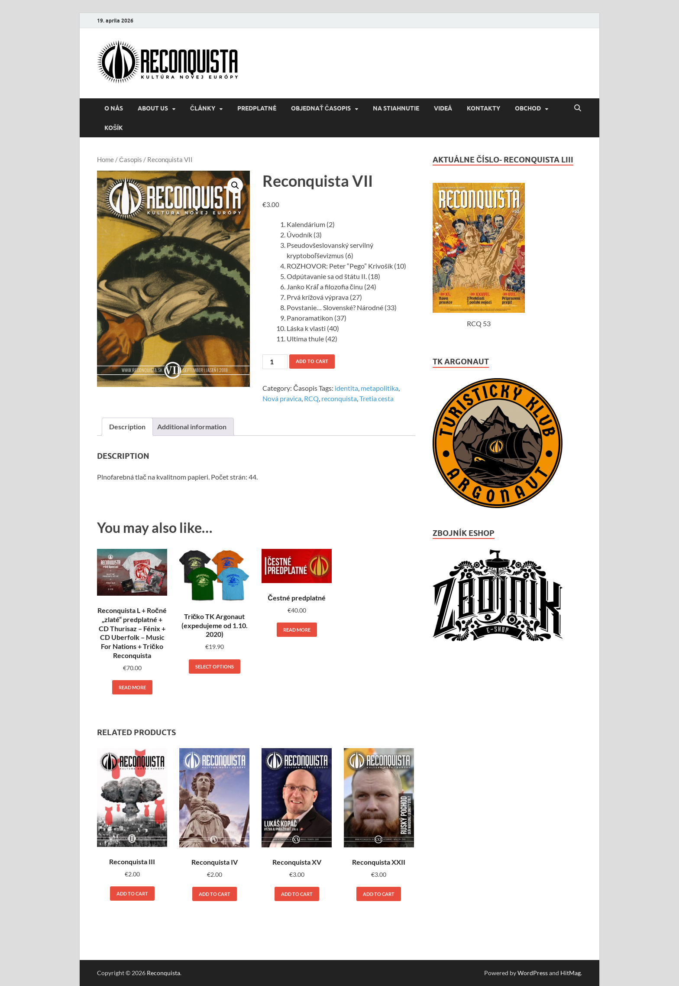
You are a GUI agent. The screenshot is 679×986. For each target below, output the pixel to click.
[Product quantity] (275, 361)
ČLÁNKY (202, 108)
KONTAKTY (483, 108)
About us (153, 108)
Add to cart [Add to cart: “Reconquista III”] (132, 893)
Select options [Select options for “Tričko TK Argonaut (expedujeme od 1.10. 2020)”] (214, 666)
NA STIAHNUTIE (396, 108)
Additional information (191, 426)
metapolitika (379, 388)
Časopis (130, 159)
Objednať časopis (321, 108)
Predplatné (256, 108)
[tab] (127, 427)
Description (127, 426)
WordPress (532, 972)
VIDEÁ (443, 108)
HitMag (570, 972)
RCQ (311, 398)
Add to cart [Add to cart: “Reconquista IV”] (214, 894)
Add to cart (312, 361)
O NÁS (113, 108)
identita (346, 388)
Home (105, 159)
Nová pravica (281, 398)
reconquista (339, 398)
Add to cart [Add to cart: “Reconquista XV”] (297, 894)
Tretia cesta (376, 398)
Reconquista (163, 972)
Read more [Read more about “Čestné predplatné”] (296, 629)
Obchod (528, 108)
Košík (113, 127)
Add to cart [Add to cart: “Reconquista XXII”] (378, 894)
